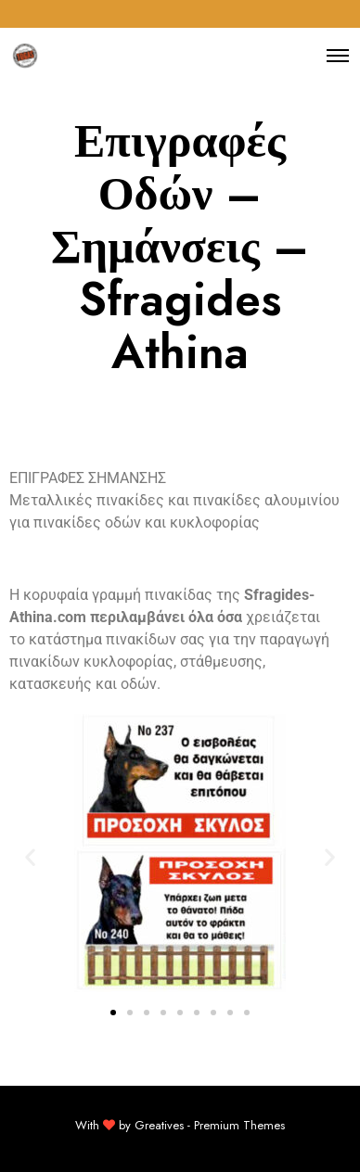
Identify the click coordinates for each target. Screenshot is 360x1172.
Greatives (159, 1125)
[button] (30, 856)
